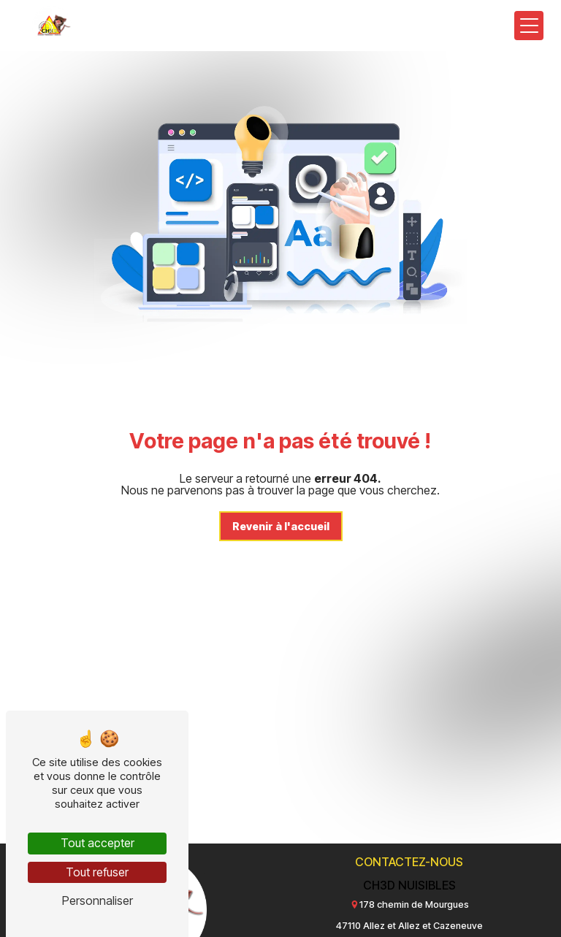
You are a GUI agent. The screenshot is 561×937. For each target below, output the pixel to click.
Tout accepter (97, 842)
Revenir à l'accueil (280, 526)
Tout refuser (97, 872)
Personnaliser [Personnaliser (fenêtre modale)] (97, 900)
